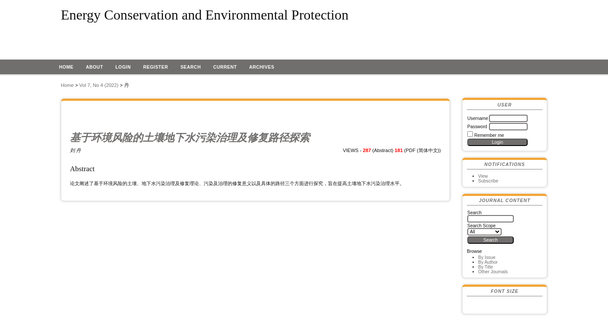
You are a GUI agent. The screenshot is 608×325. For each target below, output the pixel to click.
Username (477, 118)
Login (123, 67)
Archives (261, 67)
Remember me (489, 135)
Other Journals (493, 271)
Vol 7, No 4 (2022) (99, 85)
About (94, 67)
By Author (488, 262)
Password (477, 126)
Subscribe (488, 181)
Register (155, 67)
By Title (485, 267)
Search (190, 67)
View (483, 176)
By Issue (487, 257)
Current (225, 67)
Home (66, 67)
